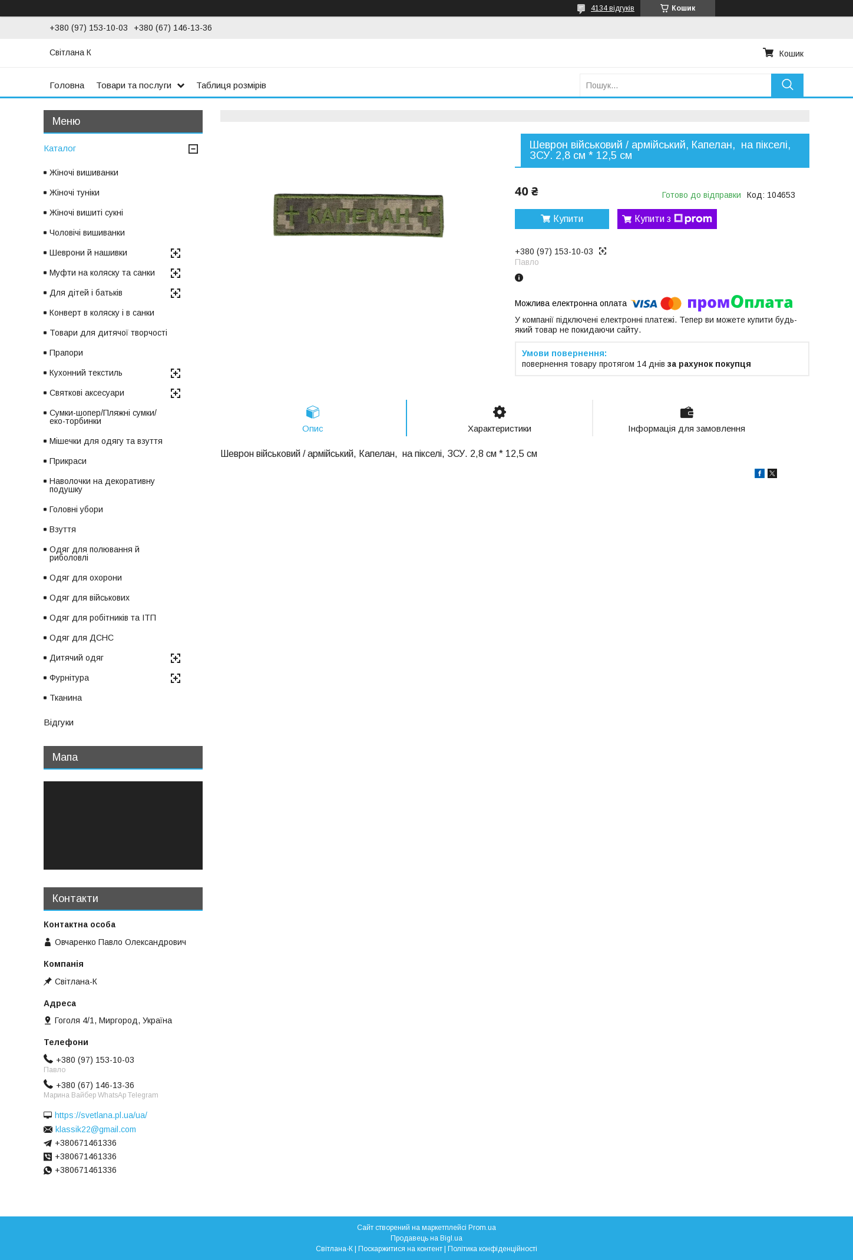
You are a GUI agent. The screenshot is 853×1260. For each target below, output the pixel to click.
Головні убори (76, 509)
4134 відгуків (612, 8)
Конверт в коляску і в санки (101, 312)
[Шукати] (787, 85)
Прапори (66, 352)
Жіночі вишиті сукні (86, 212)
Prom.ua (482, 1227)
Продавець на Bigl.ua (426, 1238)
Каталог (60, 148)
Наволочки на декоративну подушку (102, 485)
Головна (66, 85)
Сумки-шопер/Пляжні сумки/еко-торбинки (103, 417)
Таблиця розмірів (231, 85)
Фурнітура (69, 677)
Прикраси (68, 461)
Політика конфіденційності (492, 1249)
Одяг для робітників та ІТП (102, 617)
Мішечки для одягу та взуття (106, 441)
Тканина (65, 697)
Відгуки (59, 722)
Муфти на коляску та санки (102, 272)
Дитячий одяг (76, 657)
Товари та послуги (133, 85)
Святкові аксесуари (86, 392)
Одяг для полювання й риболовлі (94, 553)
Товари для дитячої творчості (108, 332)
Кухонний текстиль (86, 372)
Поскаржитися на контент (400, 1249)
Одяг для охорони (85, 577)
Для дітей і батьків (86, 292)
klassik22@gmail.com (95, 1129)
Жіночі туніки (74, 192)
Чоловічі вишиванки (87, 232)
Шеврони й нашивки (88, 252)
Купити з (673, 219)
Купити (568, 219)
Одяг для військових (89, 597)
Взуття (62, 529)
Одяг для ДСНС (81, 637)
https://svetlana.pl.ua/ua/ (101, 1115)
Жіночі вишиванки (83, 172)
